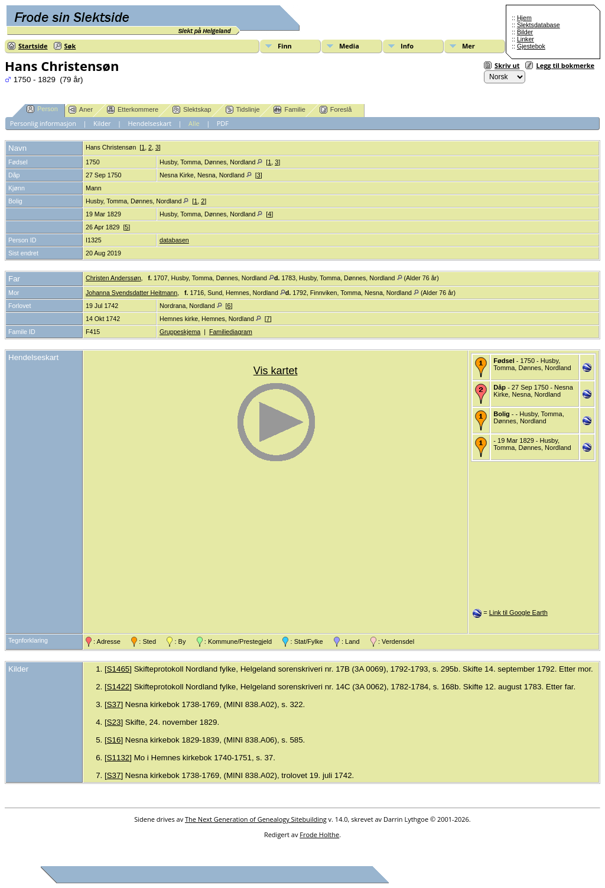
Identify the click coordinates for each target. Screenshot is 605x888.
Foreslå (336, 109)
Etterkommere (132, 109)
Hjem (524, 17)
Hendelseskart (150, 123)
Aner (81, 109)
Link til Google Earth (518, 612)
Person (42, 109)
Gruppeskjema (180, 331)
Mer (468, 45)
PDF (223, 123)
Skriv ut (507, 65)
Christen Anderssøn (113, 277)
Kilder (102, 123)
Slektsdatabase (538, 24)
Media (349, 45)
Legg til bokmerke (565, 65)
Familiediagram (230, 331)
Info (407, 45)
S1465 (118, 669)
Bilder (525, 31)
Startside (33, 45)
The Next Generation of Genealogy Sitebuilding (256, 819)
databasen (174, 240)
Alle (194, 123)
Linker (525, 39)
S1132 (118, 757)
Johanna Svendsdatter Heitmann (131, 292)
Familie (289, 109)
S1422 (118, 686)
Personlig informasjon (43, 123)
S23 (114, 722)
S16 (114, 739)
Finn (285, 45)
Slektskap (192, 109)
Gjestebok (531, 46)
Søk (70, 45)
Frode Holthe (319, 834)
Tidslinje (243, 109)
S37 (114, 704)
